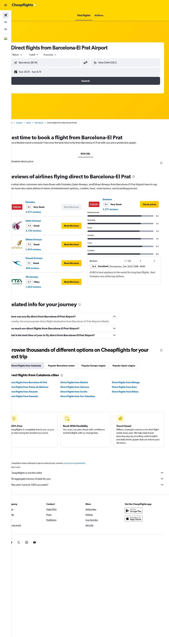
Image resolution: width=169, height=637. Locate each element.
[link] (149, 204)
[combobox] (59, 54)
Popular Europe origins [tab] (103, 365)
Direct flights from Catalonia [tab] (35, 365)
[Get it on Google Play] (136, 511)
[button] (5, 5)
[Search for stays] (5, 22)
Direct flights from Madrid (80, 382)
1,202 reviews (42, 286)
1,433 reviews (42, 249)
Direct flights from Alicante (32, 391)
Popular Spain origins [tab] (133, 365)
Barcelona (48, 123)
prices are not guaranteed (83, 463)
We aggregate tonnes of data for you (92, 479)
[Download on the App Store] (136, 519)
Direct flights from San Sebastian (84, 396)
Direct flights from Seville (80, 391)
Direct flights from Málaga (129, 382)
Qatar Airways (42, 220)
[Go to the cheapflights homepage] (24, 5)
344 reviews (41, 268)
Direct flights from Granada (32, 396)
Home (19, 123)
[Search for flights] (5, 15)
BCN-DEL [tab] (90, 153)
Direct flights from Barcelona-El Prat (37, 382)
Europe (29, 123)
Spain (37, 123)
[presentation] (161, 162)
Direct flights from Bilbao (128, 391)
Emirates (39, 202)
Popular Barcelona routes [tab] (70, 365)
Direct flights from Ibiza (127, 387)
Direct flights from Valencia (81, 387)
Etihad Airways (43, 239)
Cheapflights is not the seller (92, 473)
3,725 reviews (43, 230)
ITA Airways (41, 277)
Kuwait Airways (43, 258)
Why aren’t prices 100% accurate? (92, 485)
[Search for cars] (5, 29)
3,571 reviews (42, 212)
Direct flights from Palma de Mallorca (38, 387)
